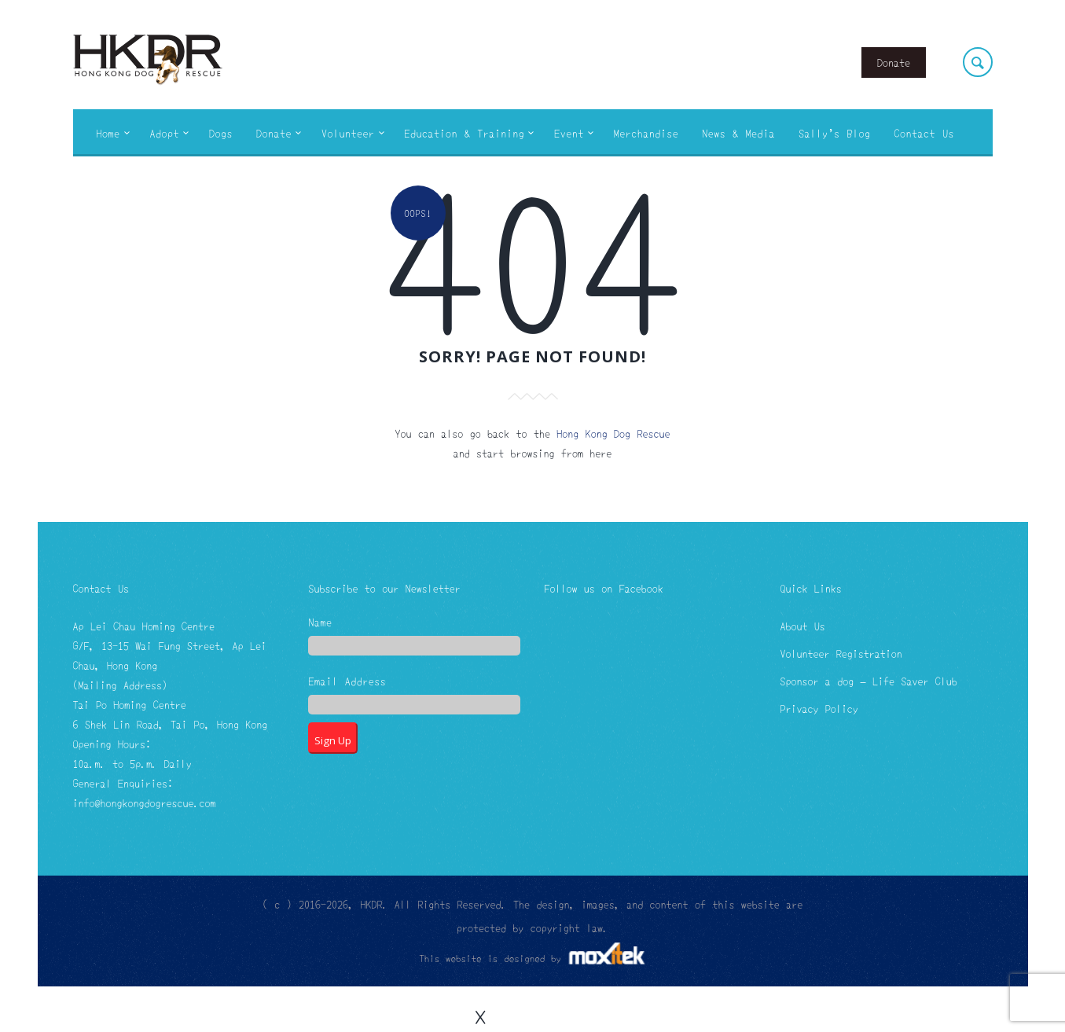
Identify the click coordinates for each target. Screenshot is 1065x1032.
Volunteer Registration (841, 653)
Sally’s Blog (834, 133)
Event (569, 133)
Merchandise (646, 133)
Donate (893, 62)
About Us (802, 626)
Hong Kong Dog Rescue (613, 433)
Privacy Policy (819, 708)
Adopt (165, 133)
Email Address (347, 682)
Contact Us (924, 133)
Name (320, 623)
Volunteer (348, 133)
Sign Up (332, 740)
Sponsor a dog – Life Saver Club (868, 681)
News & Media (738, 133)
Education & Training (465, 133)
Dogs (221, 133)
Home (108, 133)
